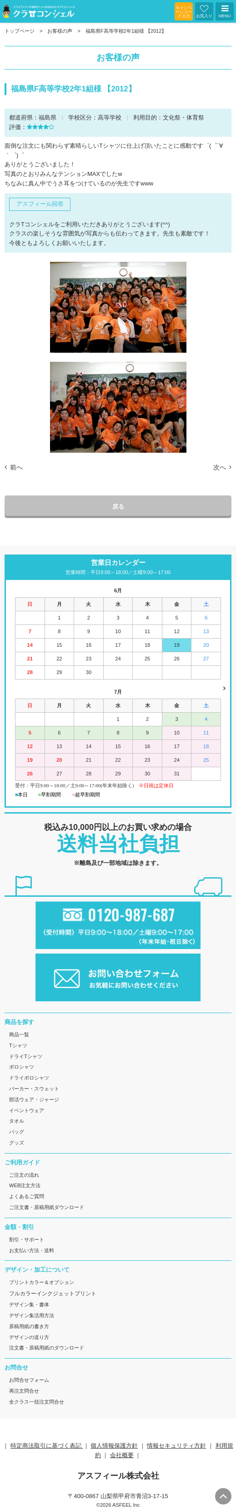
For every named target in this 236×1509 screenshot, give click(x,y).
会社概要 (122, 1455)
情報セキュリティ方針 (176, 1445)
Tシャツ (18, 1045)
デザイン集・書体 (29, 1304)
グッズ (16, 1142)
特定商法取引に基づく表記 (46, 1445)
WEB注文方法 (24, 1185)
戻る (118, 506)
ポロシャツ (21, 1066)
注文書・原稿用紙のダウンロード (46, 1347)
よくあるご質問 (26, 1196)
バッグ (16, 1131)
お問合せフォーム (29, 1380)
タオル (16, 1121)
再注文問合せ (24, 1391)
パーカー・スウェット (34, 1088)
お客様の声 (59, 31)
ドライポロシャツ (29, 1077)
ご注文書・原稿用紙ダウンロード (46, 1207)
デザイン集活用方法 (31, 1315)
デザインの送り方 (29, 1337)
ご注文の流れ (24, 1175)
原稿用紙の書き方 (29, 1326)
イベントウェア (26, 1110)
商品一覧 (19, 1034)
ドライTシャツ (25, 1056)
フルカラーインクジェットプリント (52, 1293)
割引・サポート (26, 1239)
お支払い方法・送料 (31, 1250)
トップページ (20, 31)
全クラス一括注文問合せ (36, 1401)
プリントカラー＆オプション (41, 1282)
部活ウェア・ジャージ (34, 1099)
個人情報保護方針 (114, 1445)
